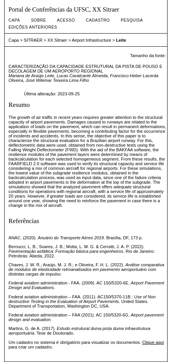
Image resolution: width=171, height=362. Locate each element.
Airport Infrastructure (91, 40)
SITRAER (33, 40)
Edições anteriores (32, 27)
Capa (14, 20)
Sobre (38, 20)
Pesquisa (132, 20)
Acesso (66, 20)
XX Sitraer (57, 40)
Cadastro (98, 20)
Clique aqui (153, 342)
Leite (121, 40)
